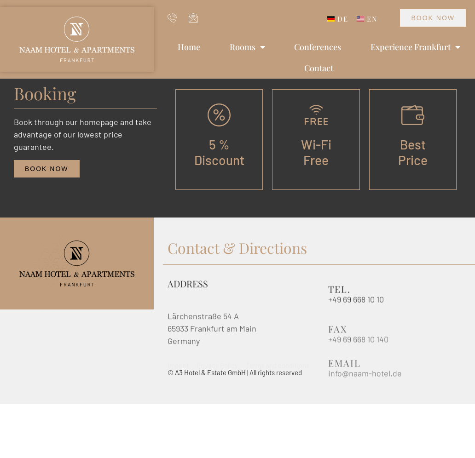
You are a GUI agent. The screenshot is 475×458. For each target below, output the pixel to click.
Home (189, 46)
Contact (319, 68)
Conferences (317, 46)
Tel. (339, 291)
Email (344, 372)
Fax (338, 338)
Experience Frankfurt (415, 47)
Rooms (247, 47)
